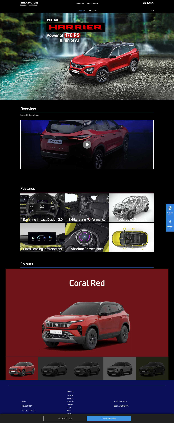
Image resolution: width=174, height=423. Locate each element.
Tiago (69, 407)
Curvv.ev (70, 404)
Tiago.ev (70, 395)
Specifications (82, 10)
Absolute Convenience (87, 249)
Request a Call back (65, 419)
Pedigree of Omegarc (131, 220)
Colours (106, 10)
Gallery (95, 10)
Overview (57, 10)
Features (69, 10)
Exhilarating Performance (87, 220)
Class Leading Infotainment (42, 249)
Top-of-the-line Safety (131, 249)
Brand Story (27, 406)
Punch (69, 414)
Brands (78, 4)
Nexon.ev (70, 401)
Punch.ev (70, 398)
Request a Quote (121, 401)
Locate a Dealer (28, 411)
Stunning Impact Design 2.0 (43, 220)
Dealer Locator (92, 4)
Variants (116, 10)
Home (24, 401)
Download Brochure (109, 419)
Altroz (69, 410)
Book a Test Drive (121, 406)
